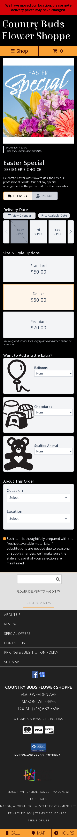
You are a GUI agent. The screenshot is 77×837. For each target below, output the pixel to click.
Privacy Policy (20, 813)
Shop (19, 50)
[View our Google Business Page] (42, 676)
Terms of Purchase (50, 813)
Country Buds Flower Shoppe (36, 30)
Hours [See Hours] (64, 833)
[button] (38, 747)
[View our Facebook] (35, 676)
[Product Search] (39, 579)
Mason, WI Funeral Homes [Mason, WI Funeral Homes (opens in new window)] (28, 792)
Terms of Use (38, 820)
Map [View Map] (38, 833)
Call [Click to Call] (13, 833)
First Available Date (54, 215)
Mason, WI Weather (15, 806)
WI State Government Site (56, 806)
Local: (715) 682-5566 (38, 708)
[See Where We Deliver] (38, 603)
